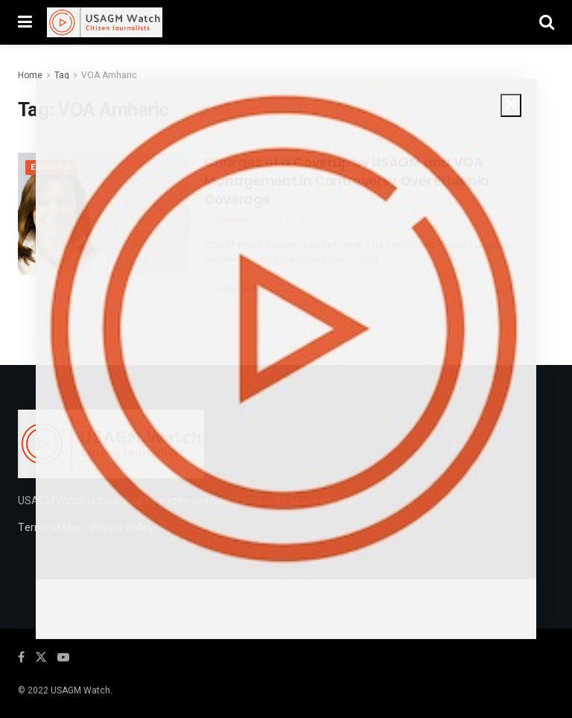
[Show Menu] (25, 22)
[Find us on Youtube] (63, 658)
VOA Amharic (109, 75)
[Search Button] (546, 22)
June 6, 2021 (283, 220)
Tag (61, 75)
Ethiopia (51, 168)
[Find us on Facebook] (21, 658)
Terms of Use (49, 528)
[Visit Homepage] (104, 22)
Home (30, 75)
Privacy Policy (121, 528)
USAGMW (231, 220)
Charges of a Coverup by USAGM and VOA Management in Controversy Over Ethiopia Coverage (346, 181)
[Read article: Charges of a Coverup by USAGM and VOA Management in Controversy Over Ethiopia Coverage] (103, 214)
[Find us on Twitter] (41, 658)
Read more (250, 289)
